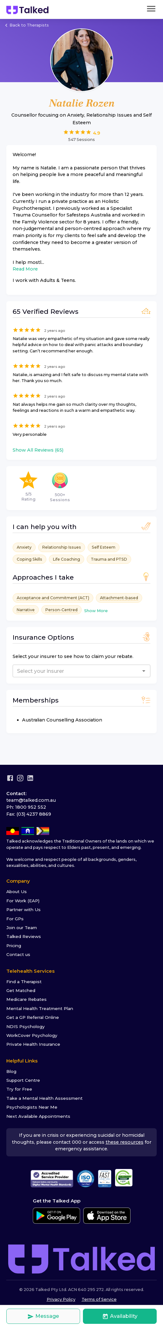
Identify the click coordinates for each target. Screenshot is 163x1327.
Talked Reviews (23, 936)
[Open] (143, 671)
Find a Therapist (24, 981)
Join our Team (21, 927)
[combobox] (66, 671)
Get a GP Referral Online (32, 1017)
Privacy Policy (61, 1299)
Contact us (18, 954)
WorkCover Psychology (31, 1035)
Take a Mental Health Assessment (44, 1098)
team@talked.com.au (31, 800)
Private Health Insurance (33, 1044)
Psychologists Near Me (31, 1107)
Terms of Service (99, 1299)
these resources (124, 1142)
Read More (25, 269)
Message (43, 1316)
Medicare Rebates (26, 999)
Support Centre (23, 1080)
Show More (96, 610)
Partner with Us (23, 909)
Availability (119, 1316)
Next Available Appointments (38, 1116)
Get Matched (20, 990)
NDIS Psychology (25, 1026)
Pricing (13, 945)
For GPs (15, 918)
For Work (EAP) (22, 900)
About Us (16, 891)
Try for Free (19, 1089)
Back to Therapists (26, 25)
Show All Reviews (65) (38, 450)
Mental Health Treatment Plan (39, 1008)
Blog (11, 1071)
